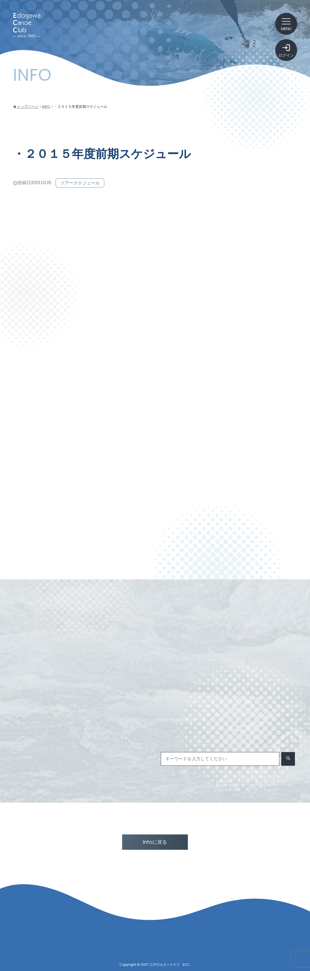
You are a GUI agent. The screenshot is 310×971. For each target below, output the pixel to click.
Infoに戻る (155, 842)
